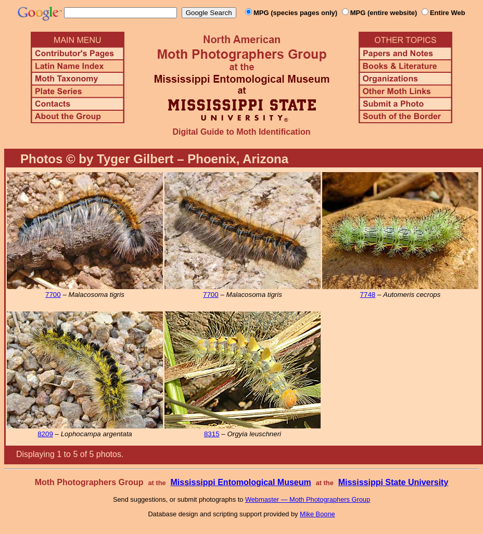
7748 (368, 294)
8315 (212, 434)
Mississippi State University (393, 482)
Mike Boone (317, 514)
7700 (53, 294)
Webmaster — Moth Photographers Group (307, 499)
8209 (45, 434)
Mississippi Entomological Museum (240, 482)
